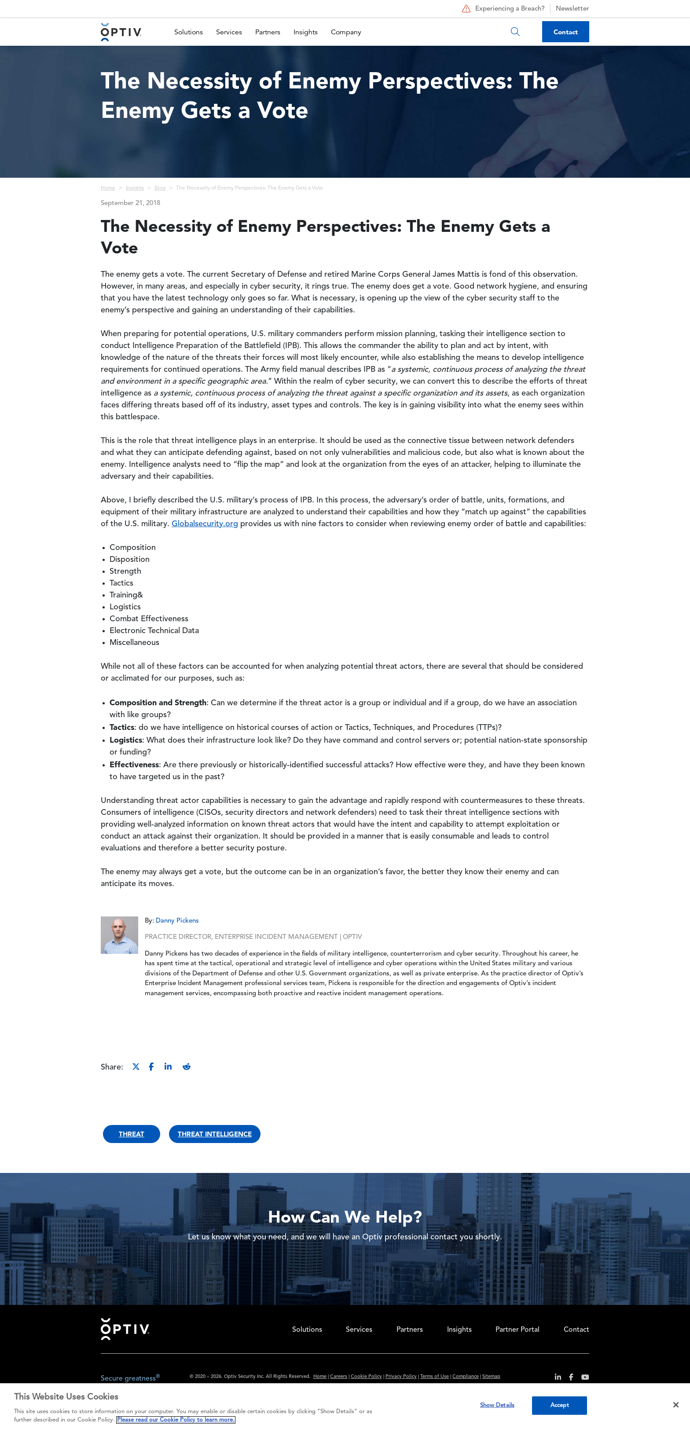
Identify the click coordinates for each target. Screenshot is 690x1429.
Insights (306, 32)
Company (346, 32)
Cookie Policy (366, 1376)
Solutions (188, 32)
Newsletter (572, 9)
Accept (560, 1405)
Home (108, 188)
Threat (131, 1134)
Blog (159, 188)
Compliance (465, 1376)
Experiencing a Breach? (502, 8)
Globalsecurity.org (205, 524)
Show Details (497, 1405)
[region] (345, 1406)
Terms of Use (434, 1376)
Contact (566, 32)
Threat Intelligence (215, 1134)
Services (229, 32)
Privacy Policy (401, 1376)
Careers (338, 1376)
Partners (267, 32)
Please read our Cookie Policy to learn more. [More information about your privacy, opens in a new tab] (176, 1420)
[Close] (676, 1404)
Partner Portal (517, 1330)
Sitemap (491, 1376)
